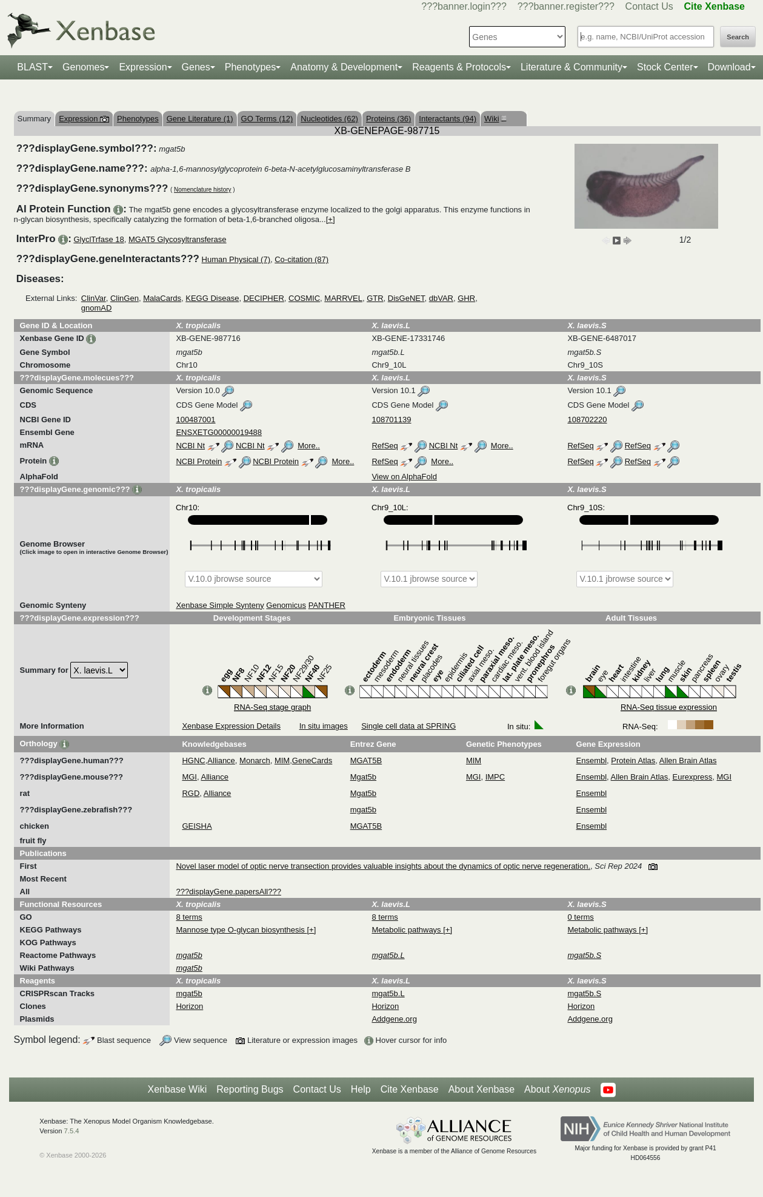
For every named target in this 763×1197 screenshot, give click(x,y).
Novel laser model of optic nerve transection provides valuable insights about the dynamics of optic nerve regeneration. (383, 866)
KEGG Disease (212, 298)
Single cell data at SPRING (408, 725)
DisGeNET (406, 298)
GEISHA (197, 826)
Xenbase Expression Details (231, 725)
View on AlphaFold (404, 476)
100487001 (195, 419)
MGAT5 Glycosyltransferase (177, 239)
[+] (330, 219)
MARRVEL (343, 298)
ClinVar (93, 298)
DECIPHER (264, 298)
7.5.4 (71, 1131)
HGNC (193, 760)
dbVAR (441, 298)
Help (361, 1089)
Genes (196, 67)
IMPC (495, 776)
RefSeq (385, 445)
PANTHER (326, 605)
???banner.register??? (566, 6)
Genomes (83, 67)
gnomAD (96, 307)
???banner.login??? (464, 6)
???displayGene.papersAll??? (228, 891)
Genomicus (286, 605)
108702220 (587, 419)
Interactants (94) (447, 118)
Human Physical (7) (236, 259)
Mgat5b (363, 776)
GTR (375, 298)
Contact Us (649, 6)
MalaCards (162, 298)
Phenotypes (250, 67)
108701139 (391, 419)
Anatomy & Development (344, 67)
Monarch (254, 760)
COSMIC (304, 298)
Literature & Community (571, 67)
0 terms (580, 917)
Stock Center (665, 67)
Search (738, 37)
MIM (282, 760)
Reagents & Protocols (459, 67)
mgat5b (363, 809)
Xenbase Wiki (177, 1089)
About (557, 1089)
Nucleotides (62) (329, 118)
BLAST (32, 67)
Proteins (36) (388, 118)
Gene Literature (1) (200, 118)
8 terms (189, 917)
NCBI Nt (190, 445)
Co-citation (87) (301, 259)
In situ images (323, 725)
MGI (189, 776)
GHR (466, 298)
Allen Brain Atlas (688, 760)
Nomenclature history (202, 189)
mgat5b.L (388, 993)
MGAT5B (366, 760)
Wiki (494, 118)
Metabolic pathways (407, 929)
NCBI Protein (199, 461)
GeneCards (312, 760)
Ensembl (591, 760)
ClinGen (124, 298)
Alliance (221, 760)
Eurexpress (693, 776)
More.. (309, 445)
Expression (143, 67)
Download (729, 67)
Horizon (189, 1006)
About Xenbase (481, 1089)
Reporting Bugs (249, 1089)
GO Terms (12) (267, 118)
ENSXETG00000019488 (219, 432)
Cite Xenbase (410, 1089)
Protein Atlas (633, 760)
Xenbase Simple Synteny (220, 605)
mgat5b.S (584, 993)
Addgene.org (394, 1018)
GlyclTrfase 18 (98, 239)
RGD (190, 793)
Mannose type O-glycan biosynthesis (241, 929)
